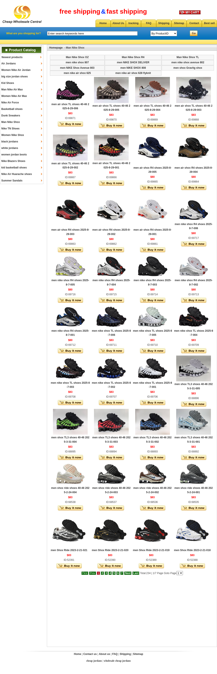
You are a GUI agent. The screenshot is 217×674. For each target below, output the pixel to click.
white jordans (9, 148)
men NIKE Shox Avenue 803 (77, 67)
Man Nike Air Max (12, 89)
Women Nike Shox (12, 135)
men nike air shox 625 (77, 73)
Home (103, 23)
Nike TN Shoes (10, 128)
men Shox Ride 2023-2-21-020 (110, 550)
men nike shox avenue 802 (187, 62)
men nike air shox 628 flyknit (133, 73)
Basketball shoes (12, 109)
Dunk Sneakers (10, 115)
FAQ (148, 23)
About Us (118, 23)
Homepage (55, 47)
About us (104, 654)
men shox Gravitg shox (187, 67)
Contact (194, 23)
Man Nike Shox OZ (77, 57)
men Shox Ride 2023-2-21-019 (151, 550)
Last (136, 573)
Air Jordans (8, 63)
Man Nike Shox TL (188, 57)
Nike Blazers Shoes (13, 161)
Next (128, 573)
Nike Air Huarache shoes (16, 174)
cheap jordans (94, 660)
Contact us (90, 654)
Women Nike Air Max (14, 96)
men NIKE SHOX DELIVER (133, 62)
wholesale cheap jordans (117, 660)
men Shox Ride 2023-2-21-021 (69, 550)
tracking (133, 23)
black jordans (9, 141)
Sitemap (179, 23)
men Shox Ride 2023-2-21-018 (192, 550)
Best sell (209, 23)
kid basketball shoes (14, 167)
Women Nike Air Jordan (16, 70)
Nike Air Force (10, 102)
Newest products (12, 57)
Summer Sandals (11, 180)
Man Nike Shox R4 (133, 57)
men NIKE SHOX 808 (133, 67)
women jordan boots (14, 154)
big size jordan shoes (14, 76)
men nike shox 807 (77, 62)
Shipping (163, 23)
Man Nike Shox (10, 122)
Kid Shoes (7, 83)
